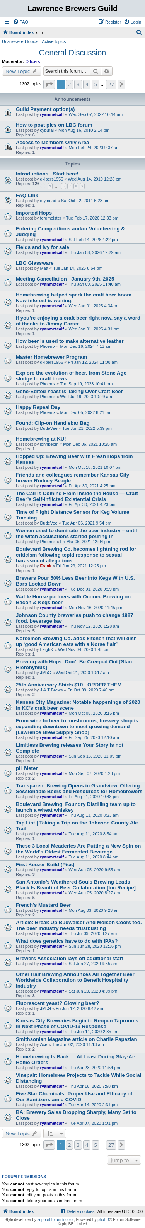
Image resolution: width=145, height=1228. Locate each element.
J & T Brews (51, 690)
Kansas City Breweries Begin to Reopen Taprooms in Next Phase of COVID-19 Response (77, 1023)
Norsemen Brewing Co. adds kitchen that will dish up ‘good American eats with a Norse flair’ (76, 641)
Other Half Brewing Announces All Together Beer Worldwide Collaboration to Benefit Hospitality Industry (75, 980)
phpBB (103, 1220)
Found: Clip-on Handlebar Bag (52, 423)
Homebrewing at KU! (41, 439)
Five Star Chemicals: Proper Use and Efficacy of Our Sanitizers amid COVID (74, 1096)
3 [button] (78, 84)
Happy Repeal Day (38, 407)
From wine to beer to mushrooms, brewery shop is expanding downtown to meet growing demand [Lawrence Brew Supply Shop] (77, 726)
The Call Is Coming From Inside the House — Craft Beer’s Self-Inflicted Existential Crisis (77, 496)
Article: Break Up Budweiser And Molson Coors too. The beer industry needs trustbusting (79, 925)
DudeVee (48, 428)
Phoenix (47, 346)
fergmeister (50, 218)
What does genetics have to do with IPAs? (67, 941)
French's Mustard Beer (43, 905)
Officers (33, 61)
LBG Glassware (34, 263)
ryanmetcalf (52, 114)
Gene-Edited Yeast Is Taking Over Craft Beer (69, 391)
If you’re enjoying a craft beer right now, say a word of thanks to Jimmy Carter (78, 321)
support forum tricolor (56, 1220)
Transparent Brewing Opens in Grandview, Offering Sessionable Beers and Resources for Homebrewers (79, 788)
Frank (45, 566)
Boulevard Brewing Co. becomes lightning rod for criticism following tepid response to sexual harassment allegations (76, 555)
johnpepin (49, 444)
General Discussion (72, 52)
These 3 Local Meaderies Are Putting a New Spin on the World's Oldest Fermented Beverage (78, 849)
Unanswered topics (20, 41)
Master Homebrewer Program (51, 357)
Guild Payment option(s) (45, 109)
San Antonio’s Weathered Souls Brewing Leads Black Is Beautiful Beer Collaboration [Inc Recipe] (76, 885)
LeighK (46, 649)
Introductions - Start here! (47, 174)
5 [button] (95, 84)
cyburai (46, 130)
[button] (49, 84)
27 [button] (111, 84)
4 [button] (86, 84)
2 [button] (69, 84)
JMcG (45, 672)
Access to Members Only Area (52, 142)
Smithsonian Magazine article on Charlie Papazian (76, 1039)
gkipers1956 (51, 179)
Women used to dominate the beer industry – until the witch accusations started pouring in (76, 533)
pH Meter (27, 768)
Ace (43, 1044)
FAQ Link (27, 195)
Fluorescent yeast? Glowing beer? (57, 1003)
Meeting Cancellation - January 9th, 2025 (65, 279)
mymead (48, 200)
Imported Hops (34, 213)
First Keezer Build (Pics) (45, 864)
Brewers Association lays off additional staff (69, 958)
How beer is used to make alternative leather (70, 341)
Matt (44, 268)
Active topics (54, 41)
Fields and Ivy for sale (42, 247)
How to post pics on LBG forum (54, 125)
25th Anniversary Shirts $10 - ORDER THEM (69, 685)
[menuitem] (20, 22)
